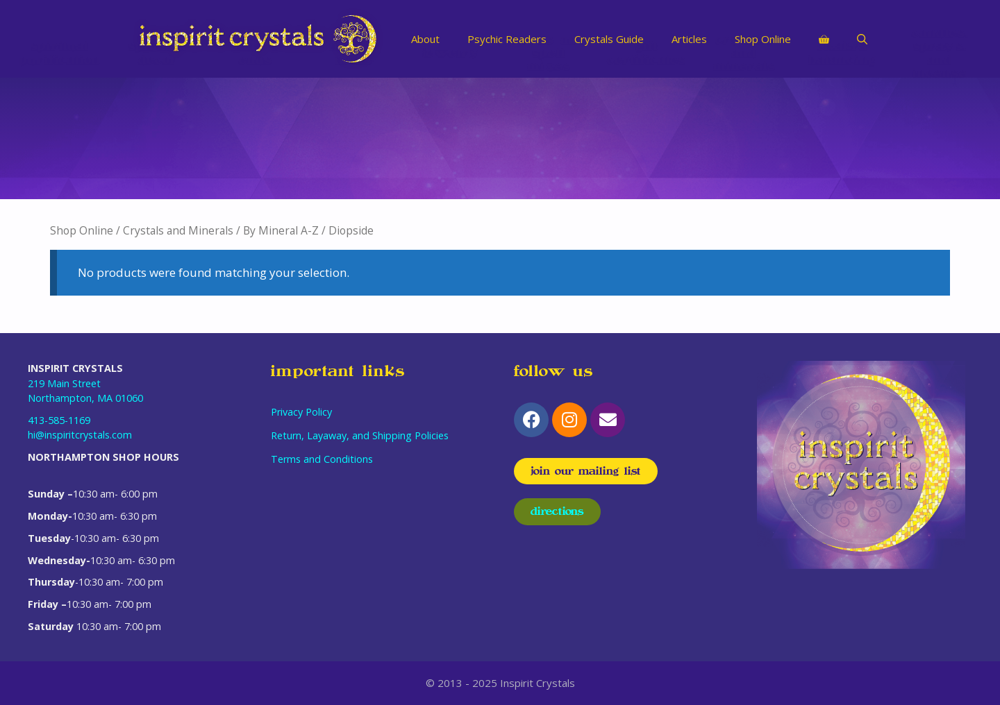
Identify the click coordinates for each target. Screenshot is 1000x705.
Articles (689, 39)
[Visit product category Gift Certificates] (647, 139)
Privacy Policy (301, 411)
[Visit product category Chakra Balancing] (842, 139)
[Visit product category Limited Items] (353, 139)
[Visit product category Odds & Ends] (256, 139)
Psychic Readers (507, 39)
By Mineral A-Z (281, 230)
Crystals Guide (609, 39)
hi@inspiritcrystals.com (80, 434)
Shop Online (763, 39)
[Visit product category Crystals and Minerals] (745, 139)
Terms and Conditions (322, 459)
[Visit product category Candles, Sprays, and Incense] (940, 139)
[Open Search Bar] (862, 39)
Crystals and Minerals (178, 230)
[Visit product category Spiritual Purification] (60, 139)
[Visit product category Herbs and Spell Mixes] (549, 139)
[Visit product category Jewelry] (451, 139)
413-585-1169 (59, 420)
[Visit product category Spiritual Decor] (158, 139)
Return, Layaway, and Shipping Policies (360, 435)
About (425, 39)
